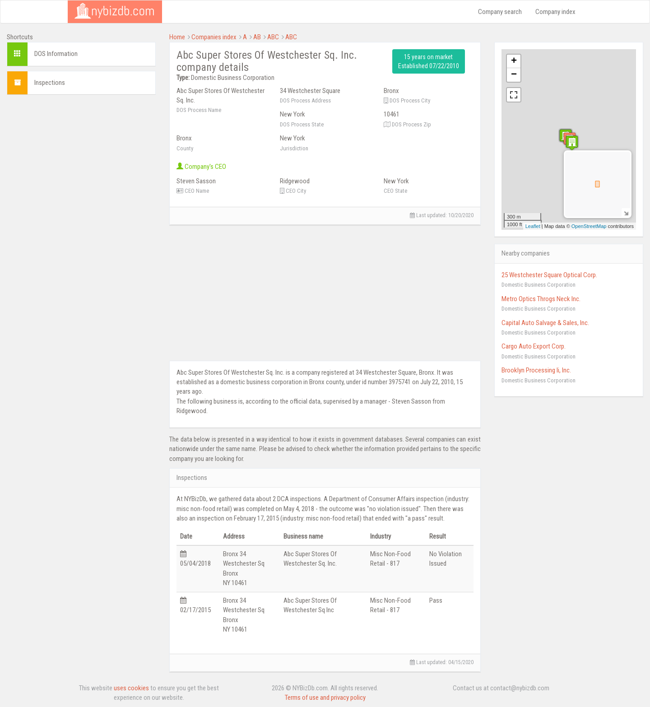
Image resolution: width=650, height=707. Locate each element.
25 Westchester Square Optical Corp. (549, 275)
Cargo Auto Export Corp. (533, 346)
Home (177, 37)
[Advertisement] (81, 158)
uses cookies (131, 688)
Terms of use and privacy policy (325, 697)
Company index (555, 12)
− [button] (514, 75)
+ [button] (514, 61)
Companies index (214, 37)
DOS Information (56, 54)
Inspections (49, 83)
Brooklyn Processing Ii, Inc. (536, 370)
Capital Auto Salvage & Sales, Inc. (545, 323)
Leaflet (532, 226)
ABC (273, 37)
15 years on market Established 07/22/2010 (428, 61)
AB (257, 37)
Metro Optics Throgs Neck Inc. (540, 299)
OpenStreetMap (589, 226)
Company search (500, 12)
